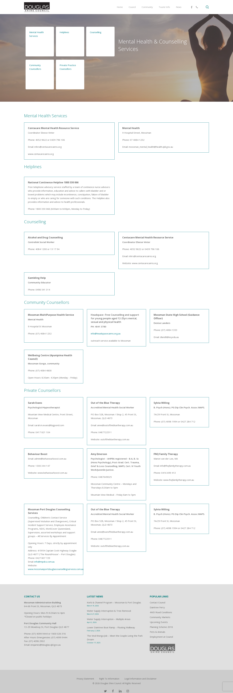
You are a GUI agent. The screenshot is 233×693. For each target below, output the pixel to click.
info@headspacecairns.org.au (106, 333)
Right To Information (109, 678)
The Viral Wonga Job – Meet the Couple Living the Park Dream (115, 637)
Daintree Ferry (157, 607)
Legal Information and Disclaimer (140, 678)
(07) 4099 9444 (40, 633)
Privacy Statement (85, 678)
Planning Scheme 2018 (161, 626)
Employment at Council (161, 636)
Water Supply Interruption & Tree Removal (109, 610)
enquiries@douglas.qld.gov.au (45, 644)
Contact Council (157, 602)
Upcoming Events (159, 622)
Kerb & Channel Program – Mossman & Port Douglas (114, 602)
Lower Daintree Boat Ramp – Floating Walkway (111, 627)
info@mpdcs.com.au (44, 561)
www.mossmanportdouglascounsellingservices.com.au (56, 569)
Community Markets (160, 617)
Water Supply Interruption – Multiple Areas (108, 619)
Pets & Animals (157, 631)
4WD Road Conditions (161, 612)
